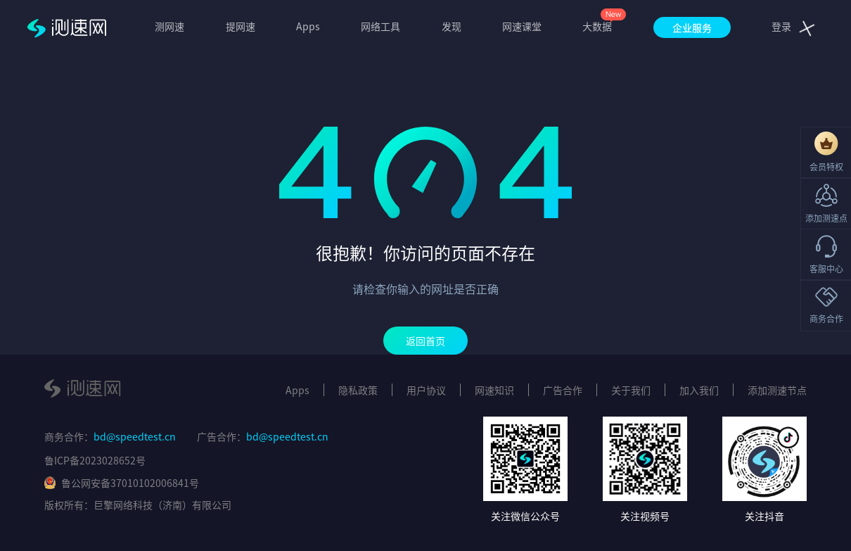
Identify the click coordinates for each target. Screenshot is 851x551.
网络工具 (380, 26)
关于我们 (631, 390)
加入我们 (699, 390)
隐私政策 (358, 390)
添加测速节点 (777, 390)
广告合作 (562, 390)
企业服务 (692, 27)
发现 (451, 26)
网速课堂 (522, 26)
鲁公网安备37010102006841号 (121, 483)
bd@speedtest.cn (135, 436)
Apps (308, 26)
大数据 (597, 26)
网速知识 (494, 390)
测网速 (169, 26)
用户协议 (426, 390)
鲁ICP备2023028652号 (95, 460)
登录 (781, 26)
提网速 (240, 26)
